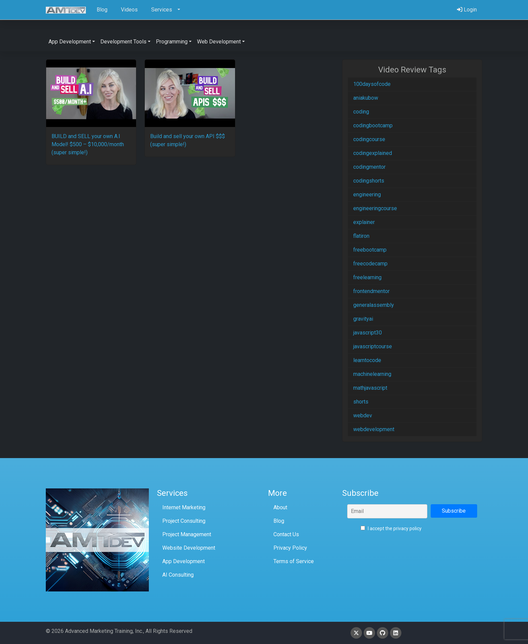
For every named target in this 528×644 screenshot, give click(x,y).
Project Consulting (183, 521)
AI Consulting (178, 575)
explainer (364, 222)
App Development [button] (69, 41)
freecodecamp (370, 263)
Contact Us (286, 534)
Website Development (188, 548)
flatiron (361, 236)
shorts (360, 401)
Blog (278, 521)
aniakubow (365, 98)
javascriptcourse (372, 346)
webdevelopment (373, 429)
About (280, 507)
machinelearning (372, 374)
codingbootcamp (373, 125)
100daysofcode (372, 84)
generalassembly (373, 305)
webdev (362, 415)
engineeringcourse (375, 208)
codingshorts (368, 181)
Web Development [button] (219, 41)
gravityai (363, 319)
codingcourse (369, 139)
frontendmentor (371, 291)
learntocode (367, 360)
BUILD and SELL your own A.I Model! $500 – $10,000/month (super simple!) (88, 144)
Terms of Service (293, 561)
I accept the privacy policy (391, 528)
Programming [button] (172, 41)
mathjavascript (370, 388)
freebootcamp (370, 250)
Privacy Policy (290, 548)
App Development (183, 561)
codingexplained (372, 153)
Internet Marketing (183, 507)
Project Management (186, 534)
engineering (367, 194)
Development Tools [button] (123, 41)
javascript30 (367, 332)
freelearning (367, 277)
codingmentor (369, 167)
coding (361, 111)
